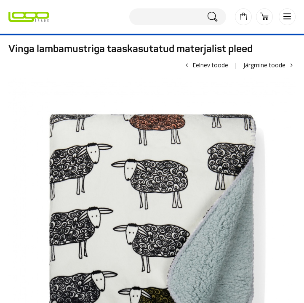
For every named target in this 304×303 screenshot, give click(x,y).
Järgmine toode (264, 65)
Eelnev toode (210, 65)
